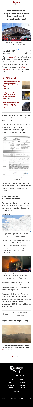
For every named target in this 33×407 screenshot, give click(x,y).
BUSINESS (22, 382)
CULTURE (22, 385)
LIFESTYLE (11, 385)
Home (13, 6)
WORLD (11, 382)
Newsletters (13, 398)
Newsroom (7, 49)
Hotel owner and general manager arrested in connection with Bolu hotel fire (11, 105)
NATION (11, 379)
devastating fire (12, 57)
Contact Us (22, 398)
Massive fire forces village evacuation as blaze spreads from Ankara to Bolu (11, 84)
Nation (19, 6)
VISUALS (16, 391)
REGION (22, 379)
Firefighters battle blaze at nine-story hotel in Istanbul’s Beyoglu (11, 94)
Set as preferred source (23, 49)
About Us (4, 398)
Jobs (30, 398)
